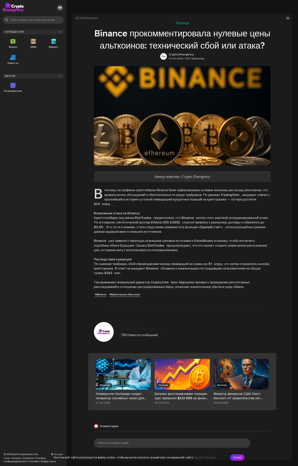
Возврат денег (48, 461)
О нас (7, 458)
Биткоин (163, 385)
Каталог (16, 458)
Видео (13, 43)
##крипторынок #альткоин (124, 294)
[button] (237, 457)
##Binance (101, 294)
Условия (34, 461)
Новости (13, 59)
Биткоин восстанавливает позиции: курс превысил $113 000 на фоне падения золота (181, 398)
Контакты (28, 458)
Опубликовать (86, 18)
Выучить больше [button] (204, 457)
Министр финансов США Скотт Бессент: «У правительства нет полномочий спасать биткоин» (237, 398)
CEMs (33, 43)
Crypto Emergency (181, 54)
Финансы (182, 23)
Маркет (53, 43)
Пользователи (13, 87)
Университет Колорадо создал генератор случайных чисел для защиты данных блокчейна (120, 398)
